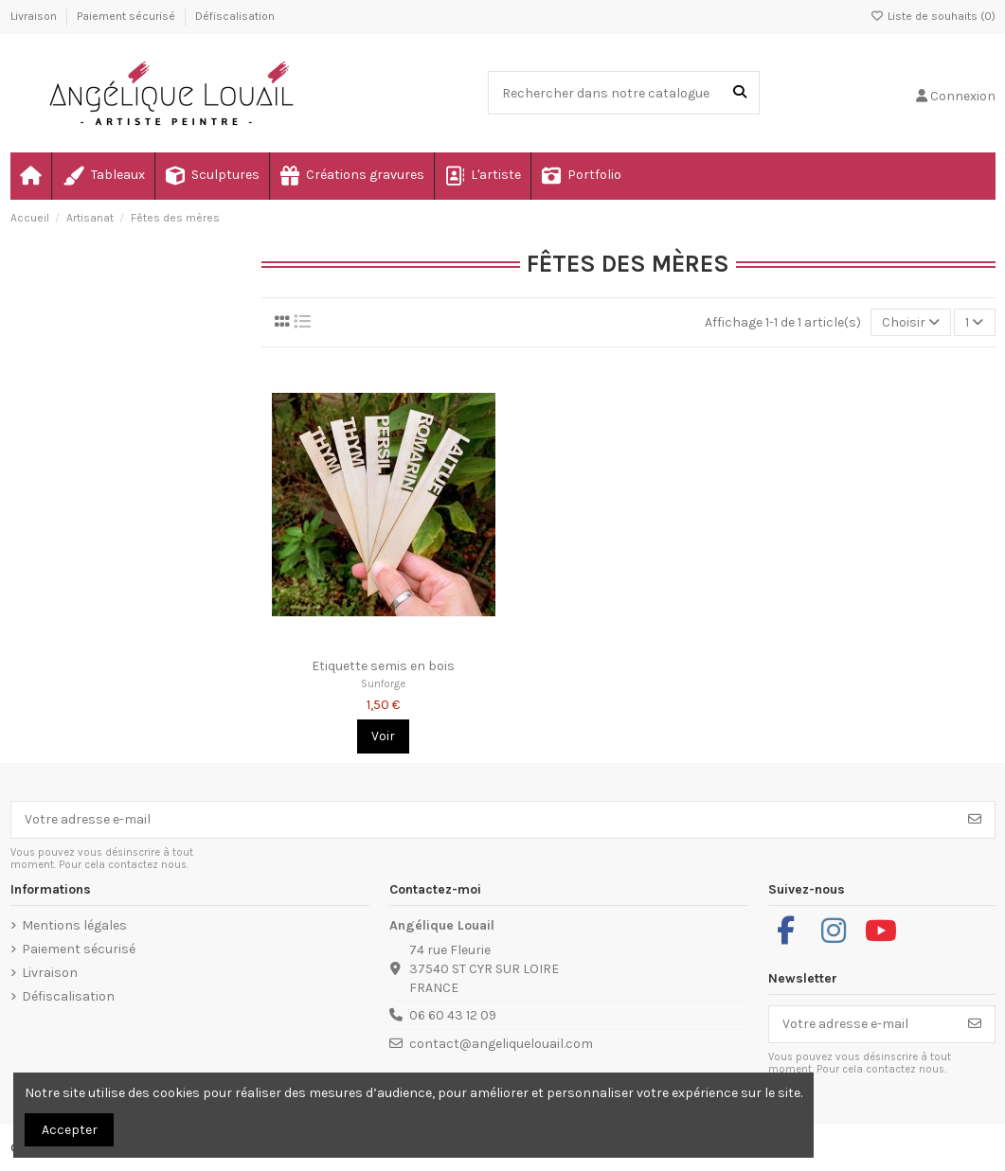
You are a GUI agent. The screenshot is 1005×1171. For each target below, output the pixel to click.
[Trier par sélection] (910, 322)
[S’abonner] (975, 820)
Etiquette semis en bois (383, 666)
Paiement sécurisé (127, 16)
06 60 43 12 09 (452, 1015)
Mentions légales (74, 925)
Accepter (70, 1130)
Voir (383, 736)
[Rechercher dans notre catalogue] (740, 92)
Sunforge (383, 684)
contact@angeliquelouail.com (501, 1044)
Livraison (35, 16)
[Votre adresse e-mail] (483, 820)
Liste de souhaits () (933, 16)
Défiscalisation (235, 16)
